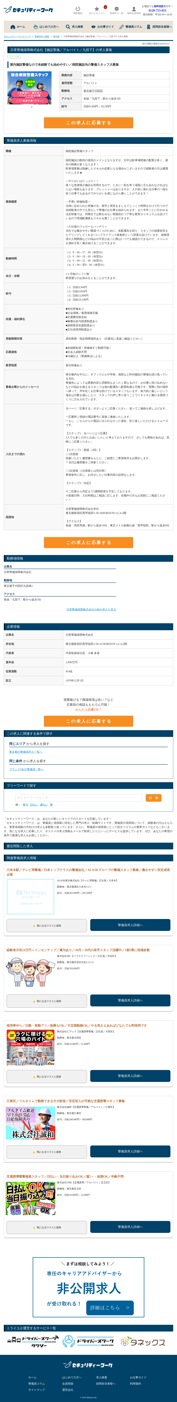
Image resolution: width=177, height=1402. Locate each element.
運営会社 (67, 1384)
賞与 (25, 804)
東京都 (56, 36)
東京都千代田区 (93, 90)
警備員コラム (130, 27)
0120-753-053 (157, 10)
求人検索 (74, 27)
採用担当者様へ (159, 27)
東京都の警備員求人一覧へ (25, 751)
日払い (34, 804)
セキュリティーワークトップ (17, 36)
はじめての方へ (46, 27)
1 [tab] (32, 107)
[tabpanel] (31, 87)
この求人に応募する (89, 123)
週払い (44, 804)
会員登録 (67, 1378)
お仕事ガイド (102, 27)
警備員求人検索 (42, 36)
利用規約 (135, 1378)
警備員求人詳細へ (130, 925)
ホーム (18, 27)
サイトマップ (36, 1384)
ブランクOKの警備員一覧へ (26, 769)
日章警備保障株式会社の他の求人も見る (91, 609)
